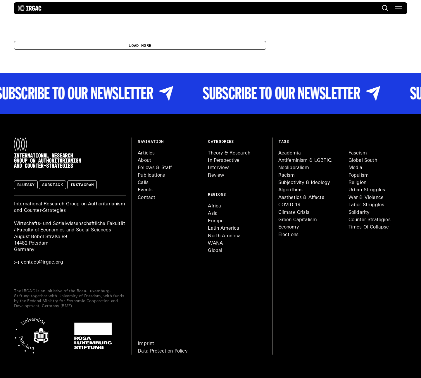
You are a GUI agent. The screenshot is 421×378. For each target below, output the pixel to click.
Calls (143, 183)
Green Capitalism (297, 220)
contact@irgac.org (38, 262)
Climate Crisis (293, 212)
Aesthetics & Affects (301, 197)
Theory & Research (229, 153)
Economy (288, 227)
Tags (283, 141)
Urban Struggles (366, 190)
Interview (218, 168)
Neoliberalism (293, 168)
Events (145, 190)
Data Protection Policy (162, 351)
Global (215, 250)
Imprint (146, 343)
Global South (362, 160)
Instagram (82, 184)
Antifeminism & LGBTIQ (305, 160)
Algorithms (290, 190)
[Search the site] (385, 8)
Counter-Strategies (369, 220)
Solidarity (359, 212)
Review (216, 175)
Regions (217, 194)
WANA (215, 243)
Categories (221, 141)
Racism (286, 175)
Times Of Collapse (368, 227)
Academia (289, 153)
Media (355, 168)
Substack (52, 184)
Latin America (223, 228)
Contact (146, 197)
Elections (288, 235)
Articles (146, 153)
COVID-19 (289, 205)
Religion (357, 183)
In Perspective (223, 160)
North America (224, 236)
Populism (358, 175)
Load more (140, 45)
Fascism (357, 153)
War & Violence (366, 197)
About (144, 160)
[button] (398, 8)
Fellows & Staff (155, 168)
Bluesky (25, 184)
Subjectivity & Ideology (304, 183)
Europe (216, 221)
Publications (151, 175)
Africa (214, 206)
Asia (213, 213)
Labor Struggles (366, 205)
